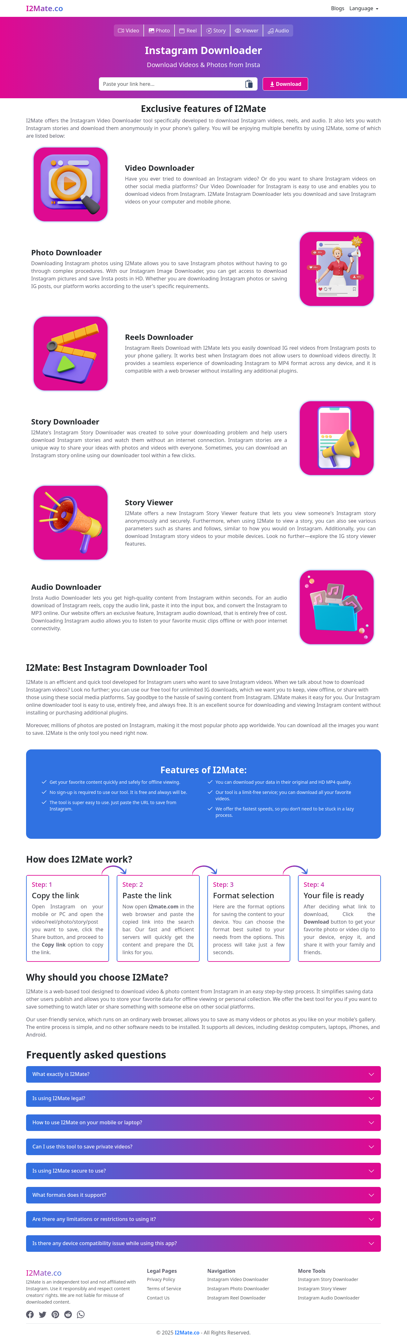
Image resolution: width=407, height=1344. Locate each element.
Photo (159, 30)
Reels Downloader (159, 337)
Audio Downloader (66, 587)
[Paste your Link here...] (178, 84)
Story (216, 30)
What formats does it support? (69, 1194)
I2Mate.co (44, 8)
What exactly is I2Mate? (61, 1074)
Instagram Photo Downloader (238, 1288)
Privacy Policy (161, 1279)
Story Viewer (149, 502)
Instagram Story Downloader (328, 1279)
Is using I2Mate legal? (58, 1098)
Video (128, 30)
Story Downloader (65, 421)
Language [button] (362, 8)
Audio (278, 30)
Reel (188, 30)
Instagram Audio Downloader (329, 1298)
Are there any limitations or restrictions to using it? (94, 1219)
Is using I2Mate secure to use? (69, 1170)
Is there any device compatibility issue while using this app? (104, 1243)
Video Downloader (160, 168)
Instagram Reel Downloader (236, 1298)
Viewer (247, 30)
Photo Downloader (66, 252)
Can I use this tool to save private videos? (82, 1146)
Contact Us (158, 1298)
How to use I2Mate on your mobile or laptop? (87, 1122)
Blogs (337, 8)
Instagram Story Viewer (322, 1288)
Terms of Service (164, 1288)
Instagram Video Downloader (238, 1279)
